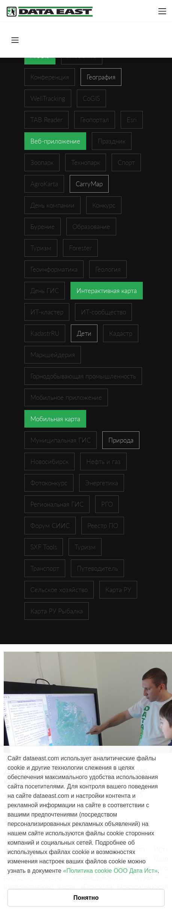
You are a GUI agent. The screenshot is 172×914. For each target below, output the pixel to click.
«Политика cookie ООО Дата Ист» (110, 871)
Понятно (86, 898)
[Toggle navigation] (162, 11)
